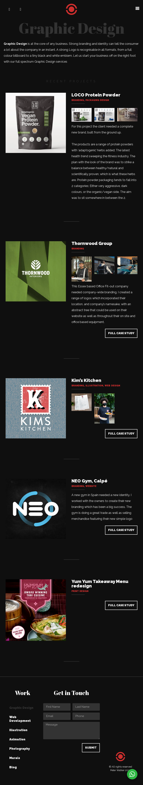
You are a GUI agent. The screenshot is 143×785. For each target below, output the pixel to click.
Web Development (20, 719)
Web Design (112, 385)
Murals (14, 758)
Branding (78, 100)
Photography (19, 748)
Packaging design (97, 100)
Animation (17, 739)
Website (90, 486)
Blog (13, 767)
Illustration (94, 385)
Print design (80, 591)
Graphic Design (21, 708)
